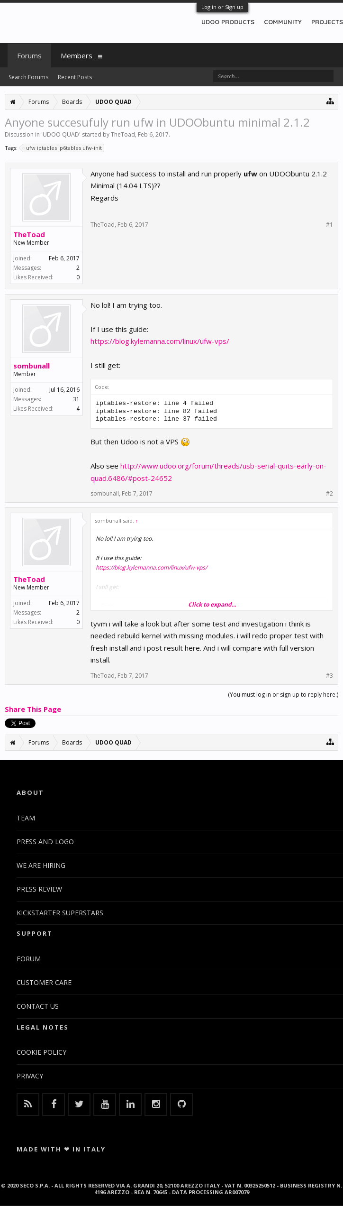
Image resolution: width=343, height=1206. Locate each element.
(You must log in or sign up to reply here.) (283, 694)
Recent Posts (75, 77)
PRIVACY (30, 1075)
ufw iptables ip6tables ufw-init (62, 148)
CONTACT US (38, 1006)
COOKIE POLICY (41, 1052)
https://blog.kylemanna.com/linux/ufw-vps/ (159, 341)
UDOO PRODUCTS (227, 22)
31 (76, 399)
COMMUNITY (283, 22)
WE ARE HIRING (41, 865)
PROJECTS (327, 22)
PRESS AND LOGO (45, 841)
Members (76, 55)
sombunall (31, 365)
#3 (329, 676)
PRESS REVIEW (39, 888)
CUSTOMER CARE (44, 982)
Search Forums (28, 77)
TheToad (123, 134)
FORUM (29, 958)
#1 (329, 225)
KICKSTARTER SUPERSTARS (60, 912)
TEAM (26, 817)
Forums (29, 55)
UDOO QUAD (61, 134)
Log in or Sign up (222, 6)
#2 (329, 493)
